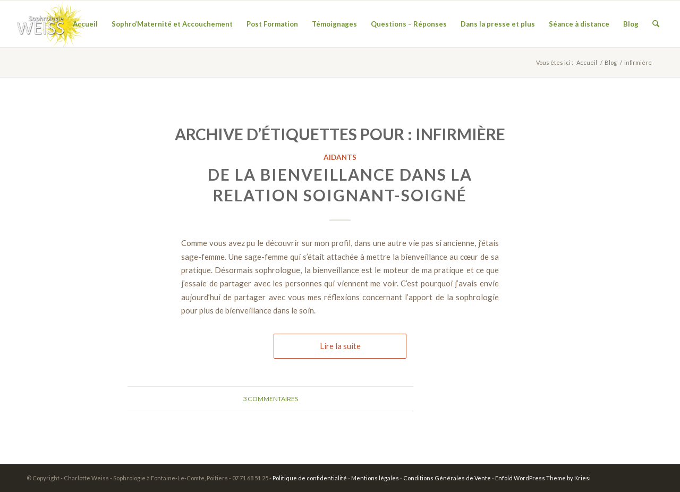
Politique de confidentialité (310, 477)
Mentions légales (375, 477)
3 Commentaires (270, 399)
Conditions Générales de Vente (447, 477)
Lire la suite (340, 346)
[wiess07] (49, 24)
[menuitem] (85, 24)
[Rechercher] (655, 24)
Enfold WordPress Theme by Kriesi (543, 477)
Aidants (340, 157)
